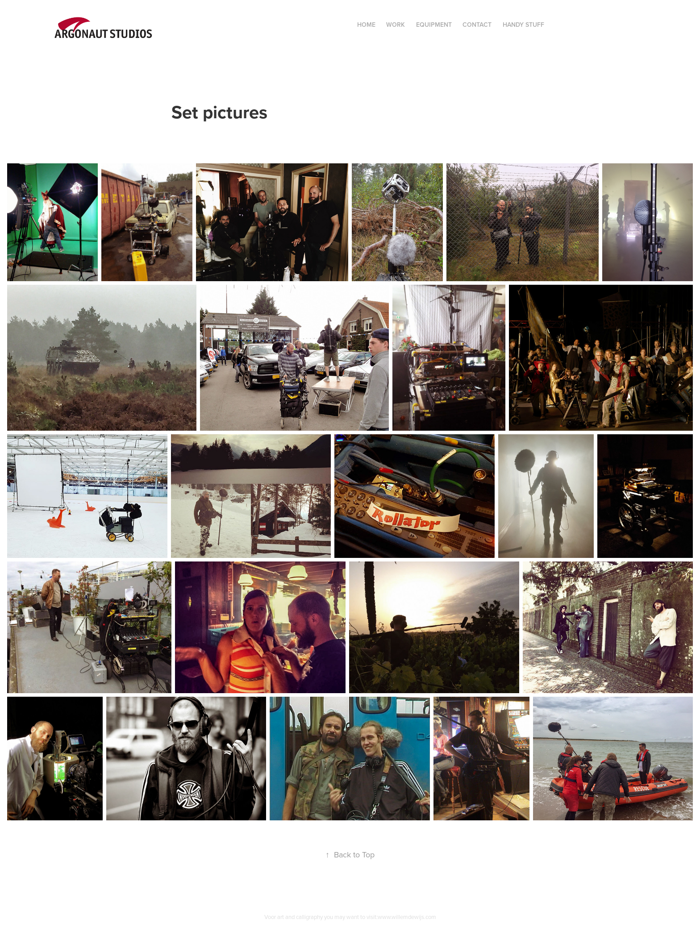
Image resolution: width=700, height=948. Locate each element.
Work (395, 24)
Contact (477, 24)
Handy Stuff (523, 24)
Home (366, 24)
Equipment (434, 24)
